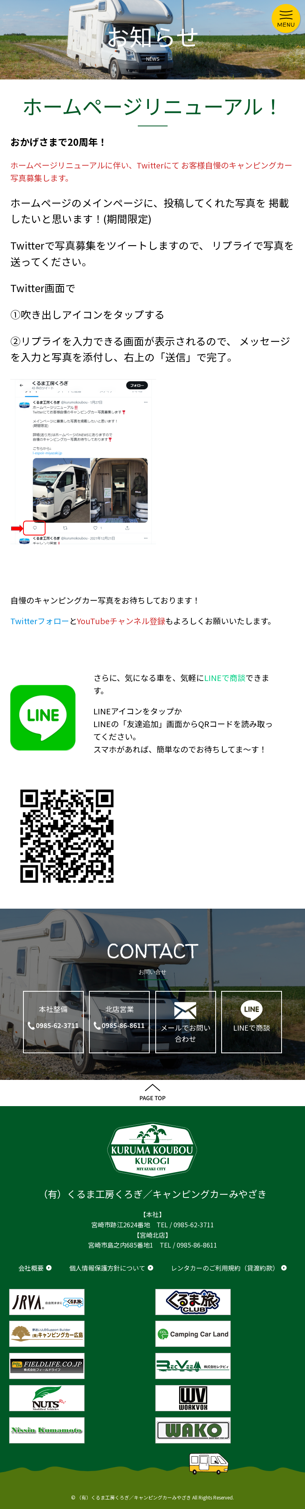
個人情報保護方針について (107, 1268)
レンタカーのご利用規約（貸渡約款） (225, 1268)
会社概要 (31, 1268)
